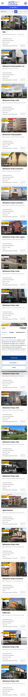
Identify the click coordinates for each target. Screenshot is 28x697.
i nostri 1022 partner (10, 340)
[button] (21, 45)
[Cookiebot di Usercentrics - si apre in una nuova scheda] (20, 328)
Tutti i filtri (14, 7)
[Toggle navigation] (2, 3)
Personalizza (14, 362)
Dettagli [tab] (11, 332)
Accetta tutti (14, 357)
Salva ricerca (23, 11)
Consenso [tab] (4, 332)
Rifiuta (14, 367)
